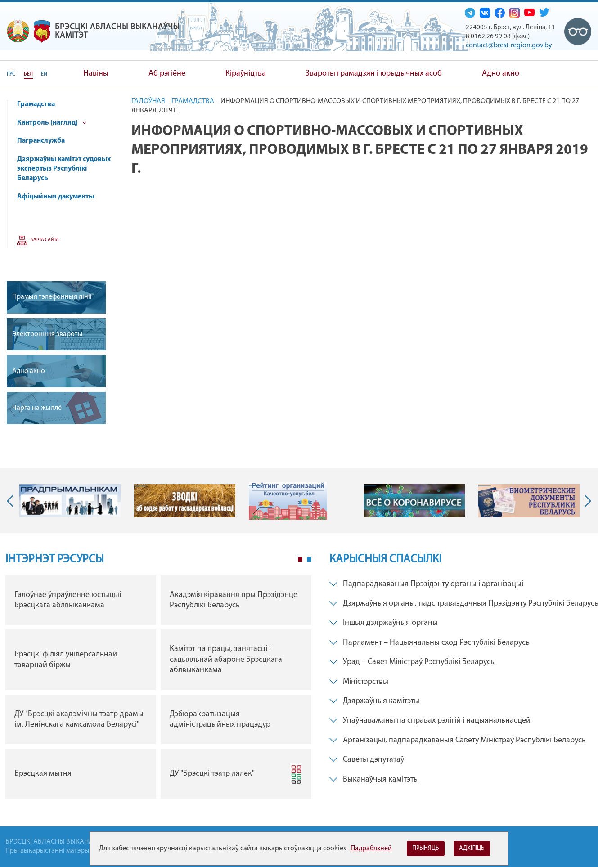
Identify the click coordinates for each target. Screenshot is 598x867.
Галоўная (148, 101)
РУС (11, 74)
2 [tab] (309, 559)
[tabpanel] (158, 689)
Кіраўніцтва (245, 73)
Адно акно (500, 73)
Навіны (95, 73)
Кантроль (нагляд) (51, 122)
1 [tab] (300, 559)
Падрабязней (371, 848)
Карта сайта (45, 240)
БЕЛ (28, 74)
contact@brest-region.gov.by (509, 45)
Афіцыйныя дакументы (55, 196)
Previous (12, 500)
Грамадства (36, 104)
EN (44, 74)
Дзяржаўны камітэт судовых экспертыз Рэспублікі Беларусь (64, 169)
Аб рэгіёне (166, 73)
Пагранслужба (41, 140)
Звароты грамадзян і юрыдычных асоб (374, 73)
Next (585, 500)
